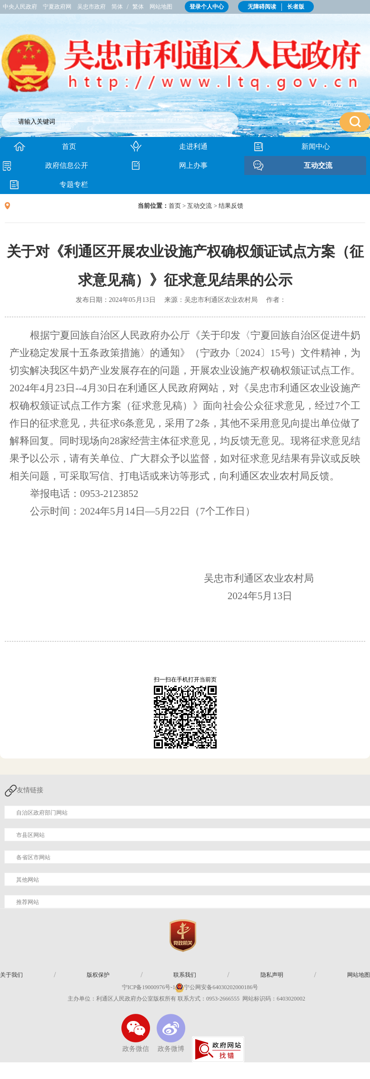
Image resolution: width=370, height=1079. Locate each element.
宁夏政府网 (57, 6)
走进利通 (193, 146)
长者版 (295, 6)
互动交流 (318, 165)
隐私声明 (271, 975)
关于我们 (11, 975)
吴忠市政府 (91, 6)
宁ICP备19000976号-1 (144, 987)
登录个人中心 (207, 6)
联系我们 (184, 975)
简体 (117, 6)
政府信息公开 (66, 165)
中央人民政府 (20, 6)
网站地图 (161, 6)
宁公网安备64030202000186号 (221, 987)
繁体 (138, 6)
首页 (69, 146)
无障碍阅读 (262, 6)
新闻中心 (315, 146)
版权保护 (98, 975)
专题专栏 (74, 184)
